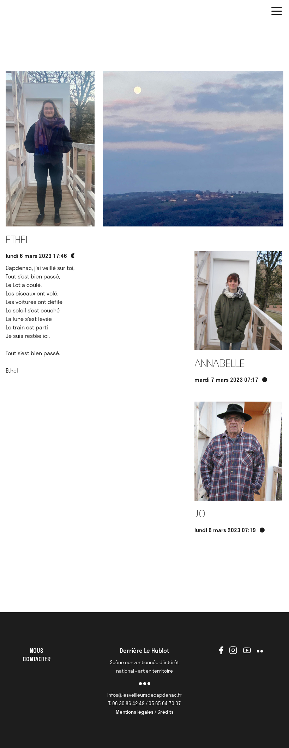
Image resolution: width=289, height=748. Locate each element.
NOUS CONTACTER (36, 654)
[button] (276, 12)
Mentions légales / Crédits (145, 711)
